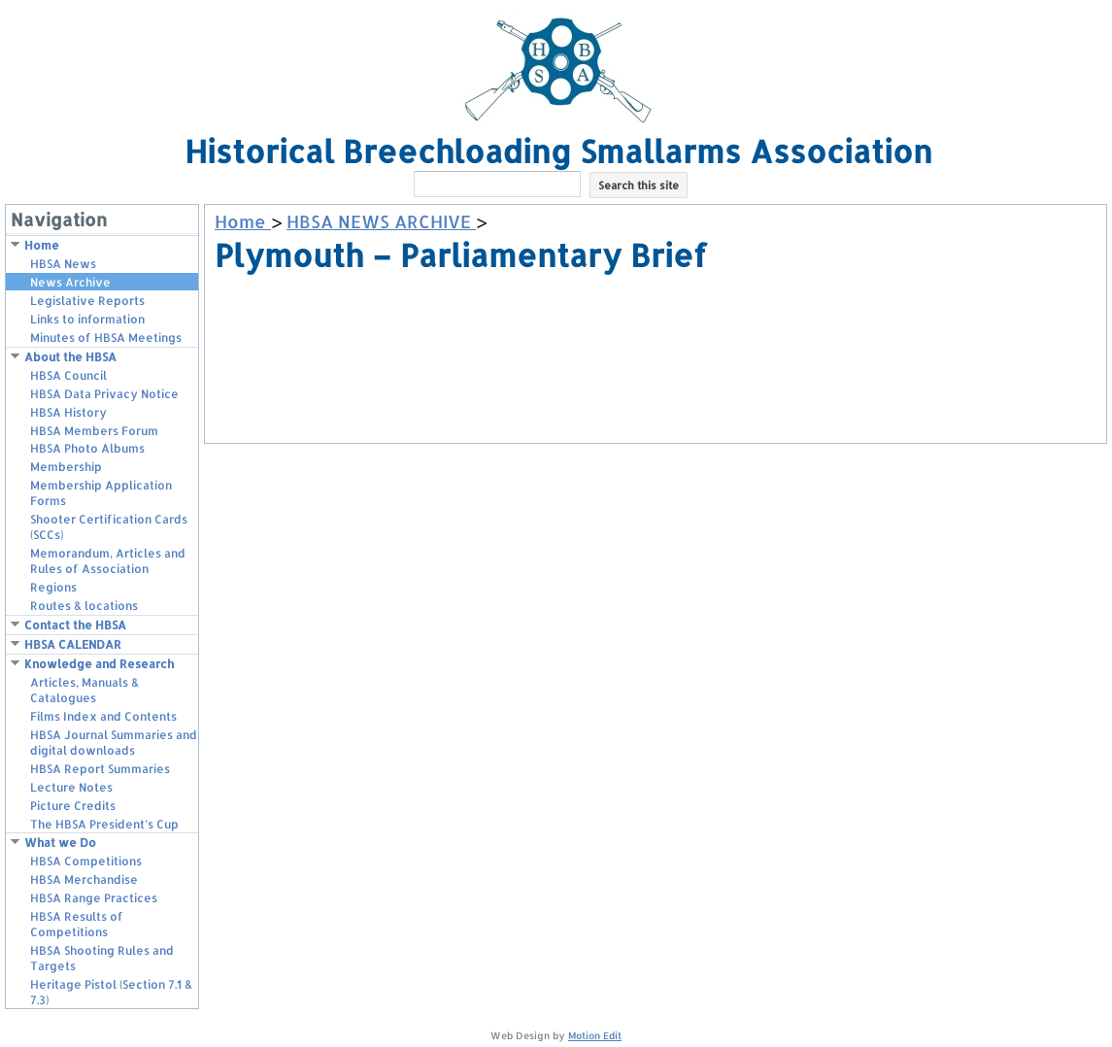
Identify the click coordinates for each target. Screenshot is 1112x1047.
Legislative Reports (87, 300)
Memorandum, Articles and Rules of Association (107, 561)
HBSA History (68, 412)
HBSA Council (68, 375)
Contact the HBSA (75, 625)
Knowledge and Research (99, 664)
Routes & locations (84, 605)
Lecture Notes (71, 787)
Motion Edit (595, 1035)
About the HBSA (70, 357)
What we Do (60, 842)
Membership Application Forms (101, 493)
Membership (66, 466)
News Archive (70, 282)
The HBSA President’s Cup (104, 824)
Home (41, 245)
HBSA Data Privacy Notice (104, 394)
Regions (53, 587)
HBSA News (63, 263)
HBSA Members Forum (94, 430)
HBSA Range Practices (93, 898)
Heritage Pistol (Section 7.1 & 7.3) (111, 992)
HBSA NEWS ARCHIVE (381, 221)
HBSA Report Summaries (100, 768)
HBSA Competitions (86, 861)
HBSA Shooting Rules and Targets (102, 958)
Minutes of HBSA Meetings (106, 337)
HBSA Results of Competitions (76, 924)
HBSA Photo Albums (87, 448)
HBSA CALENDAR (72, 644)
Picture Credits (73, 805)
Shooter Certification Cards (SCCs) (108, 527)
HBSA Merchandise (84, 879)
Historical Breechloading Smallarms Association (558, 151)
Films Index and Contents (103, 716)
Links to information (87, 319)
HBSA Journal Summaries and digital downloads (113, 742)
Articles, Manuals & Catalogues (84, 690)
